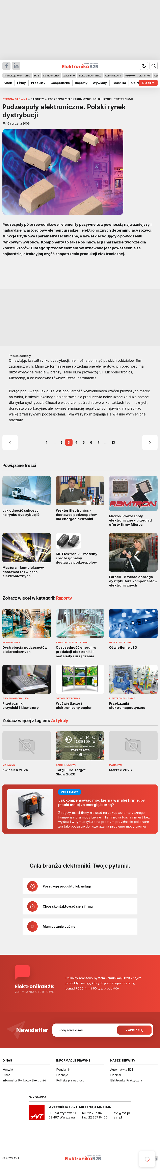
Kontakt (7, 1069)
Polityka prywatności (70, 1080)
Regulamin (63, 1069)
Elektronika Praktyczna (126, 1080)
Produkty (38, 83)
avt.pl (118, 1117)
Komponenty (51, 75)
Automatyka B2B (122, 1069)
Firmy (21, 83)
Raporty (81, 83)
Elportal (115, 1075)
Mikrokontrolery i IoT (138, 75)
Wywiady (100, 83)
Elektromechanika (90, 75)
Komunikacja (113, 75)
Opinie (136, 83)
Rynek (7, 83)
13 (113, 442)
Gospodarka (60, 83)
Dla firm (148, 83)
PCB (36, 75)
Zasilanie (69, 75)
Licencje (62, 1075)
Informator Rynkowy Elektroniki (24, 1080)
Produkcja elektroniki (17, 75)
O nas (6, 1075)
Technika (119, 83)
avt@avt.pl (122, 1113)
